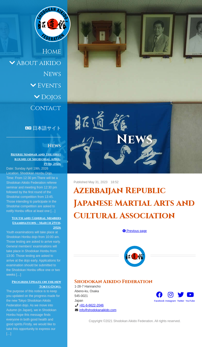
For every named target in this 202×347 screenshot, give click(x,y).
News (52, 74)
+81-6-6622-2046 (91, 305)
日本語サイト (47, 128)
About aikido (39, 63)
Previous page (135, 231)
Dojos (51, 97)
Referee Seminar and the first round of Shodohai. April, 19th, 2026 (36, 159)
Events (49, 86)
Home (51, 51)
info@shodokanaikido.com (98, 310)
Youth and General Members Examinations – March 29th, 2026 (36, 223)
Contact (46, 108)
